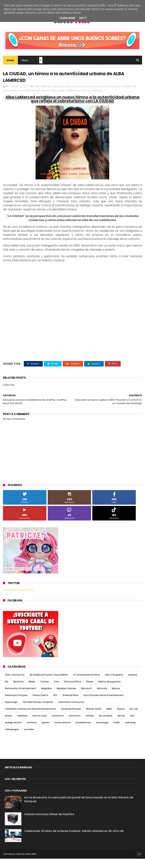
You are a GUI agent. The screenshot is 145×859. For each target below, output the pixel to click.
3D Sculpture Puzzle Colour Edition (48, 675)
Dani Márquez (112, 86)
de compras (105, 716)
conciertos (58, 716)
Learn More (67, 18)
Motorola (102, 688)
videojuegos (12, 729)
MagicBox (46, 688)
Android (132, 675)
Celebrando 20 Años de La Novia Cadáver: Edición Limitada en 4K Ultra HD (74, 831)
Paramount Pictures (16, 695)
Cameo (44, 681)
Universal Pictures (71, 709)
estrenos (32, 722)
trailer (116, 722)
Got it (83, 18)
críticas (89, 716)
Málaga (36, 90)
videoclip (96, 90)
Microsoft (86, 688)
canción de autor (82, 86)
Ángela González (61, 86)
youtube (29, 729)
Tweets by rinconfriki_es (18, 590)
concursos (75, 716)
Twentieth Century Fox (71, 702)
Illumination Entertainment (20, 688)
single (60, 90)
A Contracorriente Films (86, 675)
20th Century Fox (15, 675)
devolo (121, 716)
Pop (54, 90)
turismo (85, 90)
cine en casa (39, 716)
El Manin (126, 86)
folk (134, 86)
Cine (56, 681)
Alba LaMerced (42, 86)
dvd (132, 716)
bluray (8, 716)
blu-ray (134, 709)
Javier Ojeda (10, 90)
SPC (55, 695)
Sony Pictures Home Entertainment (103, 695)
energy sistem (13, 722)
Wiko (109, 709)
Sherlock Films (70, 695)
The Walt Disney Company (37, 702)
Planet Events (40, 695)
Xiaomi (121, 709)
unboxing (130, 722)
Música (46, 90)
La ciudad (24, 90)
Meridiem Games (66, 688)
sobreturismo (72, 90)
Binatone (18, 681)
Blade (32, 681)
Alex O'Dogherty (114, 675)
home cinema (62, 722)
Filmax (89, 681)
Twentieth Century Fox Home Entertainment (30, 709)
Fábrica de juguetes (109, 681)
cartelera (22, 716)
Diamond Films (72, 681)
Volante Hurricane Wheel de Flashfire (49, 814)
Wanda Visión (94, 709)
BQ (6, 681)
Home (10, 60)
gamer (45, 722)
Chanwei (99, 86)
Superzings (11, 702)
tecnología (102, 722)
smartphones (83, 722)
